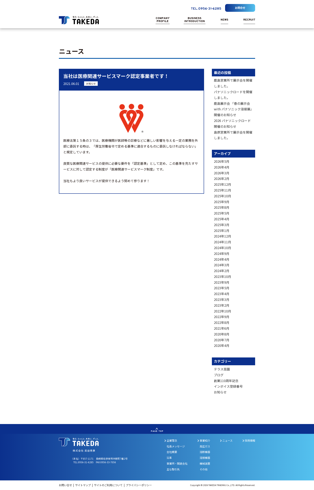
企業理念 (170, 440)
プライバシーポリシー (139, 485)
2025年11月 (222, 190)
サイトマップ (83, 485)
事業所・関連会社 (177, 463)
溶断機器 (205, 452)
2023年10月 (222, 276)
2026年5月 (221, 161)
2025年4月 (221, 219)
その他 (203, 469)
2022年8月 (221, 322)
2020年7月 (221, 339)
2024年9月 (221, 253)
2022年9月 (221, 316)
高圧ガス (205, 446)
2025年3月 (221, 224)
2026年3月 (221, 173)
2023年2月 (221, 305)
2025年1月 (221, 230)
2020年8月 (221, 334)
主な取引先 (173, 469)
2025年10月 (222, 196)
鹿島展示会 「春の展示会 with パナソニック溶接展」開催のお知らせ (233, 109)
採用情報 (249, 440)
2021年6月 (221, 328)
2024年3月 (221, 264)
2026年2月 (221, 178)
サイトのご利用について (108, 485)
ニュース (226, 440)
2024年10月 (222, 247)
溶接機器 (205, 458)
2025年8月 (221, 207)
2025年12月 (222, 184)
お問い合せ (65, 485)
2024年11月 (222, 242)
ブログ (218, 374)
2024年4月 (221, 259)
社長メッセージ (176, 446)
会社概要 (172, 452)
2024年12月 (222, 236)
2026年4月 (221, 167)
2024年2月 (221, 270)
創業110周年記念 (226, 380)
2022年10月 (222, 311)
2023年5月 (221, 287)
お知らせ (91, 83)
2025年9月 (221, 201)
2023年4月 (221, 293)
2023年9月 (221, 282)
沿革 (169, 458)
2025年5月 (221, 213)
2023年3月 (221, 299)
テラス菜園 (222, 369)
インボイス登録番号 (228, 386)
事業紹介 (203, 440)
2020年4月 (221, 345)
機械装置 (205, 463)
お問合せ (240, 8)
